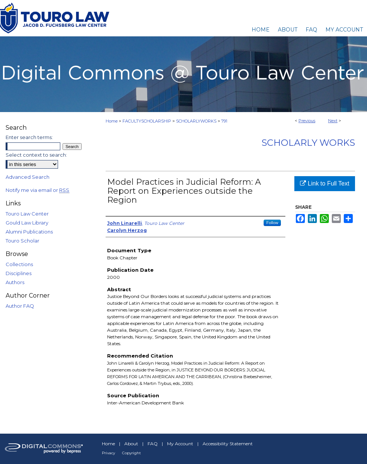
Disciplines (18, 273)
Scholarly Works (308, 142)
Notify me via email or (37, 190)
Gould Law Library (27, 223)
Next (332, 120)
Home (112, 121)
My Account (180, 443)
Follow (272, 222)
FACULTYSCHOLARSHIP (146, 121)
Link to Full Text (324, 183)
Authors (15, 282)
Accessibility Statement (228, 443)
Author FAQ (20, 306)
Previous (306, 120)
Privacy (108, 453)
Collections (19, 264)
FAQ (153, 443)
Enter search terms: (29, 137)
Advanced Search (27, 177)
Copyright (131, 453)
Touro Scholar (22, 241)
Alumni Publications (29, 232)
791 (224, 121)
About (131, 443)
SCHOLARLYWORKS (196, 121)
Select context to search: (36, 155)
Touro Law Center (27, 214)
